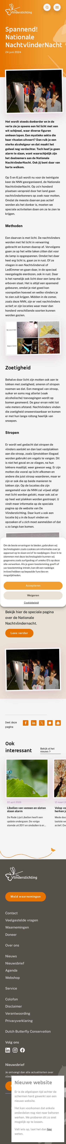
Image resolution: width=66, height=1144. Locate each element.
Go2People (48, 1108)
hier (49, 113)
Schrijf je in (19, 1086)
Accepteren (33, 585)
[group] (27, 795)
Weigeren (33, 595)
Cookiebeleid (31, 602)
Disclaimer (33, 1127)
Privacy (33, 1119)
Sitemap (33, 1134)
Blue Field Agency (42, 1112)
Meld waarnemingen (26, 896)
